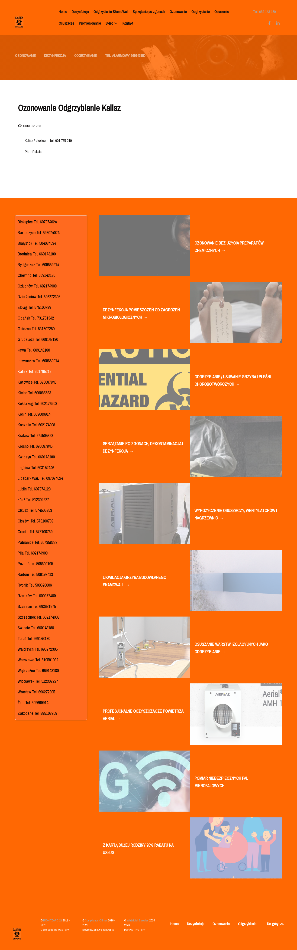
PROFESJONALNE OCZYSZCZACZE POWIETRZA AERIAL (143, 715)
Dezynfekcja (195, 923)
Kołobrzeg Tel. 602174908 (37, 403)
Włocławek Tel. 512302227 (38, 681)
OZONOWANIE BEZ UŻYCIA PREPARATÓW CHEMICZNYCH (229, 247)
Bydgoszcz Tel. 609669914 (38, 265)
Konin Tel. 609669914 (34, 414)
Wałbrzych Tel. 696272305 (38, 649)
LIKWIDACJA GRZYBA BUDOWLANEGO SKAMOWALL (134, 582)
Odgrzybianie (247, 923)
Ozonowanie (221, 923)
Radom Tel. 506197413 (35, 574)
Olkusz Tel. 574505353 (35, 510)
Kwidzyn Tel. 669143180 (36, 457)
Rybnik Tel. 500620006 (35, 585)
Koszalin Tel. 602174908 (36, 425)
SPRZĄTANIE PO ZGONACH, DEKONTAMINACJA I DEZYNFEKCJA (143, 448)
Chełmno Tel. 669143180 (36, 275)
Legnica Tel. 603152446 (36, 467)
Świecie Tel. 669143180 (36, 628)
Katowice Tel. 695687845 (37, 382)
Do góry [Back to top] (275, 923)
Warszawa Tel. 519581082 (38, 660)
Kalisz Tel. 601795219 (34, 371)
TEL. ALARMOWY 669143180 (125, 55)
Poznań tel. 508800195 (35, 564)
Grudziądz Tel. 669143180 (38, 339)
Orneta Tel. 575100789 (35, 532)
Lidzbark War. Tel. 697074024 (40, 478)
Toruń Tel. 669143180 (34, 638)
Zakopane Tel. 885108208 (37, 713)
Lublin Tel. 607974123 (34, 489)
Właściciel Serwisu (138, 920)
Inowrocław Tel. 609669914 (38, 361)
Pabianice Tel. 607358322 (37, 542)
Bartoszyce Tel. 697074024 (38, 232)
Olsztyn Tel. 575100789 (35, 521)
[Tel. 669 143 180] (265, 11)
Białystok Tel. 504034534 (37, 243)
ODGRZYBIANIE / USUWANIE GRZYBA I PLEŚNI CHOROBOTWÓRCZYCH (232, 381)
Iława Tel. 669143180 (34, 350)
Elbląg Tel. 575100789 (34, 307)
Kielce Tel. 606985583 (34, 393)
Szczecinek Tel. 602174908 (38, 617)
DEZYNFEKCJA (55, 55)
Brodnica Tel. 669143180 (37, 254)
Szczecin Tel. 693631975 (37, 606)
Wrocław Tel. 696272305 (36, 692)
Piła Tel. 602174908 (33, 553)
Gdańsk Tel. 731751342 (36, 318)
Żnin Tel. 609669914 (33, 702)
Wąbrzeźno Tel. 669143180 (38, 670)
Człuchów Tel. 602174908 (37, 286)
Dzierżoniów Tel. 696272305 (39, 297)
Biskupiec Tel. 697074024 (37, 222)
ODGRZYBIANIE (85, 55)
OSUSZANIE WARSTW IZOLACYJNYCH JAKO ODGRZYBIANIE (231, 648)
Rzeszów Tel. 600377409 (37, 596)
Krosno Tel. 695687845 (35, 446)
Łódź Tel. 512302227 (33, 500)
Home (174, 923)
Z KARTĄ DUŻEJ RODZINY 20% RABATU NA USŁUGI (138, 849)
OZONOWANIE (25, 55)
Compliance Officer (96, 920)
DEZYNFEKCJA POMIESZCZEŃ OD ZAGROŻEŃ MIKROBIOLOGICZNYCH (141, 314)
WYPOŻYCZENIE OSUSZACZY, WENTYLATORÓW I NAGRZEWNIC (235, 515)
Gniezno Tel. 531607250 (36, 329)
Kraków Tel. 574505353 (35, 435)
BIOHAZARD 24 (53, 920)
